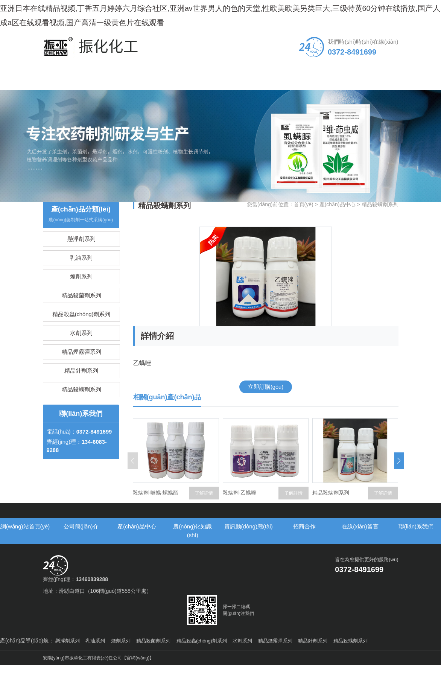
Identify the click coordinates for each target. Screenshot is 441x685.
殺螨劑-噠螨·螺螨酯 (195, 510)
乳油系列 (81, 281)
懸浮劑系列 (81, 259)
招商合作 (288, 88)
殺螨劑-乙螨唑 (279, 510)
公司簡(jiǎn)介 (107, 92)
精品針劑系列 (81, 412)
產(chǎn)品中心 (152, 92)
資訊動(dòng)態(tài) (243, 92)
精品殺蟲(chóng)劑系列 (81, 347)
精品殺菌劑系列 (81, 325)
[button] (399, 478)
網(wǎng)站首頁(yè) (62, 92)
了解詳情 (152, 510)
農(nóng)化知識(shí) (197, 92)
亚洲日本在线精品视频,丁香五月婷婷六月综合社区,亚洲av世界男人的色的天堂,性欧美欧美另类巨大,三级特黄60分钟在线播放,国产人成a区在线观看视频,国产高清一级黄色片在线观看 (219, 21)
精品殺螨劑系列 (81, 434)
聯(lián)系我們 (378, 92)
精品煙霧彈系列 (81, 390)
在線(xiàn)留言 (333, 92)
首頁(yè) (303, 221)
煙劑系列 (81, 303)
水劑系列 (81, 368)
